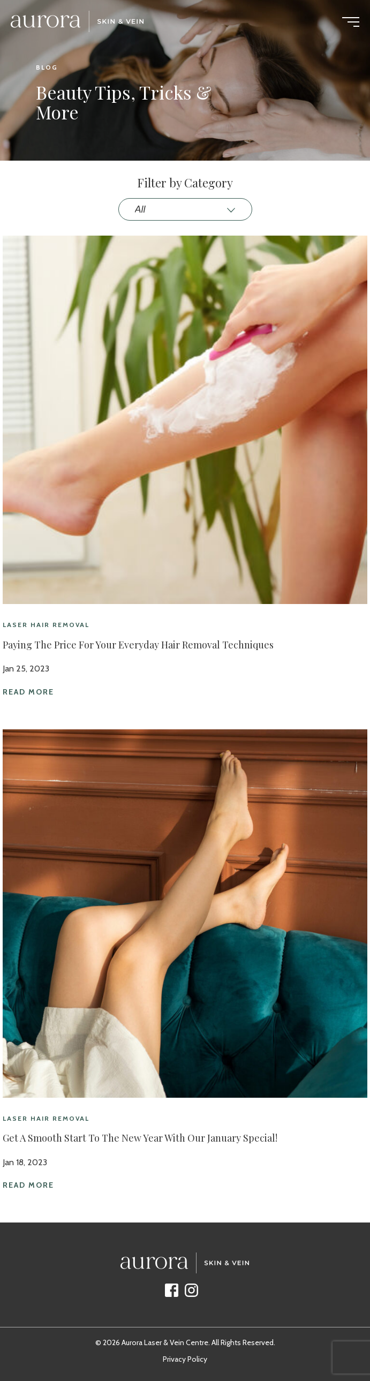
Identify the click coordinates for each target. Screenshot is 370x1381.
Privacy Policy (185, 1359)
